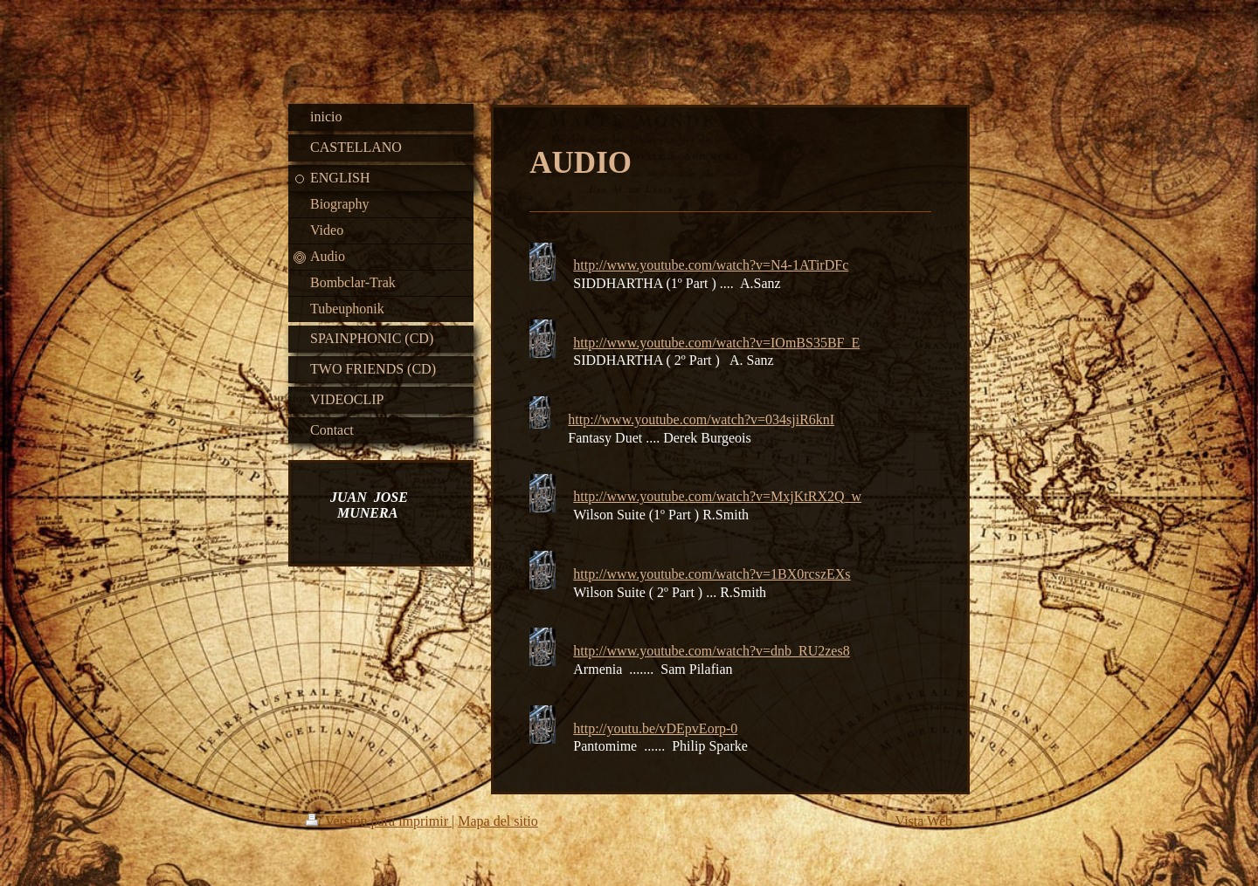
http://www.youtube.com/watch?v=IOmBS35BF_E (716, 342)
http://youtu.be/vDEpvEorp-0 (655, 728)
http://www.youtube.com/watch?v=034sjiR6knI (701, 419)
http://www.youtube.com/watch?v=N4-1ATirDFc (710, 265)
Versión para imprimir (379, 821)
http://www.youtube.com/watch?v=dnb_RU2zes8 (711, 650)
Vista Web (923, 821)
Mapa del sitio (498, 821)
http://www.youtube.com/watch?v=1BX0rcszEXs (711, 574)
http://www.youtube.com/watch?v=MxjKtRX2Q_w (717, 496)
